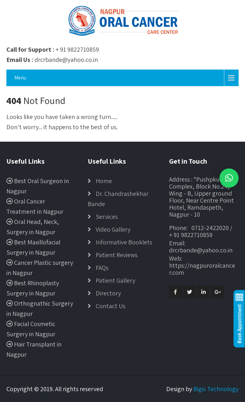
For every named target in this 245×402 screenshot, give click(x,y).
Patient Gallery (115, 280)
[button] (229, 178)
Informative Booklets (124, 242)
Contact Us (110, 306)
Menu (20, 77)
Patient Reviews (116, 255)
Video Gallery (113, 229)
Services (107, 216)
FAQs (102, 268)
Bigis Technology (216, 389)
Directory (108, 293)
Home (104, 181)
